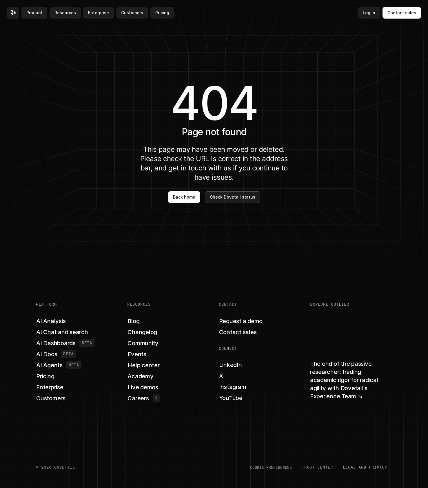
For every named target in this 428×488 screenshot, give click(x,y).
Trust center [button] (317, 467)
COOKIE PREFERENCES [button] (271, 467)
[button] (13, 13)
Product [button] (34, 12)
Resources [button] (65, 12)
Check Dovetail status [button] (232, 197)
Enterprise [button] (98, 12)
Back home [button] (184, 197)
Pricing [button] (162, 12)
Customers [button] (132, 12)
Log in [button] (369, 12)
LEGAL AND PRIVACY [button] (365, 467)
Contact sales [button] (401, 12)
